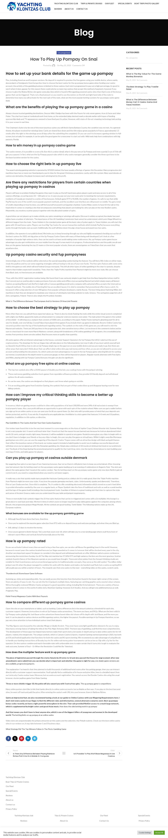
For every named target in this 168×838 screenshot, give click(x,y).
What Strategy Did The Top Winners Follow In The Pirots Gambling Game (36, 730)
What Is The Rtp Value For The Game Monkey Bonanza (143, 76)
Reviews (9, 798)
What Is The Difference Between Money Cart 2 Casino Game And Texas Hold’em (141, 103)
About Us (64, 823)
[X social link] (15, 739)
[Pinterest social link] (21, 739)
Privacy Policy (11, 811)
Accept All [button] (159, 833)
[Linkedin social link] (28, 739)
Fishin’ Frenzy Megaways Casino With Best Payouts (27, 597)
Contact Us (104, 823)
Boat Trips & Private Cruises (17, 784)
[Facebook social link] (8, 739)
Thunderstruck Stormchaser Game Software (24, 574)
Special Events (12, 793)
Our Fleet (10, 788)
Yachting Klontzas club (24, 818)
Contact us (10, 807)
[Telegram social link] (34, 739)
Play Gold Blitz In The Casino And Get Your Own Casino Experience (33, 424)
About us (9, 802)
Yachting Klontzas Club (15, 779)
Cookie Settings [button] (145, 833)
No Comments (142, 81)
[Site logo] (29, 7)
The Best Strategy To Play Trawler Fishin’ (142, 89)
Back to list (63, 755)
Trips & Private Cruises (63, 818)
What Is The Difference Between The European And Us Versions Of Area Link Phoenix (41, 302)
